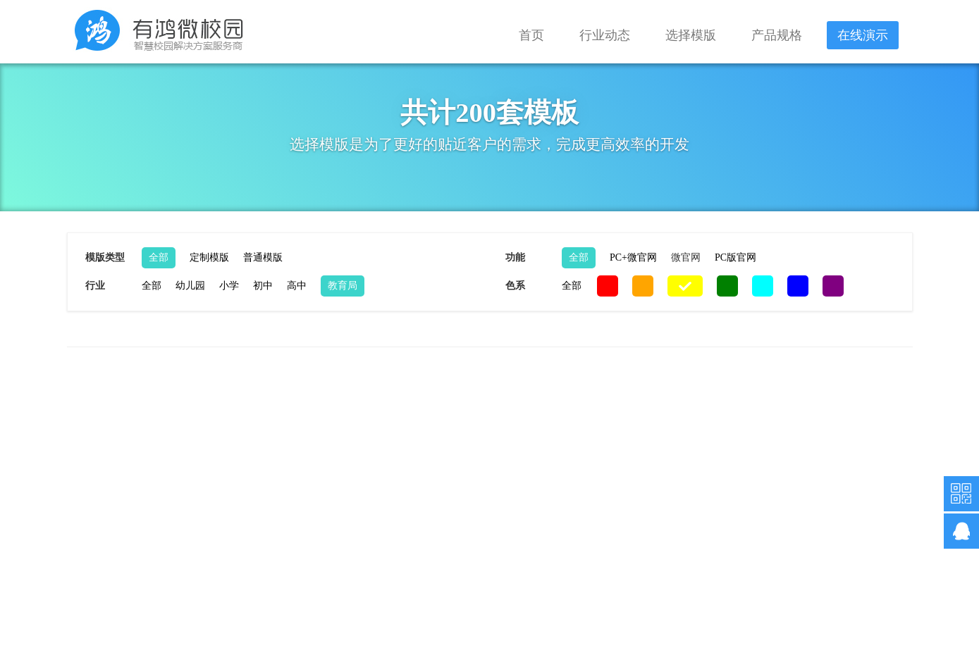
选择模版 (690, 35)
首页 (531, 35)
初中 (263, 285)
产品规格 (776, 35)
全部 (158, 257)
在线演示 (862, 35)
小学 (229, 285)
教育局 (342, 285)
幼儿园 (190, 285)
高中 (297, 285)
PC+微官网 (633, 257)
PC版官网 (735, 257)
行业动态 (604, 35)
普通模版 (263, 257)
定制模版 (209, 257)
